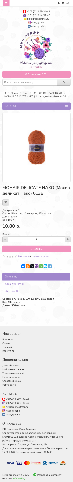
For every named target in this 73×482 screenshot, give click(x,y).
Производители (11, 377)
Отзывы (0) (12, 291)
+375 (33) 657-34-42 (38, 11)
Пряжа (14, 93)
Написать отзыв (40, 256)
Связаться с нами (11, 381)
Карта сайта (9, 384)
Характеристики (15, 284)
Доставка (7, 347)
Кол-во (6, 234)
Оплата (6, 343)
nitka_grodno (38, 22)
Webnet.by (19, 478)
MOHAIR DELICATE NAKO (47, 93)
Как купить (8, 351)
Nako (25, 93)
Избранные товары (13, 369)
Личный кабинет (11, 365)
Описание (11, 276)
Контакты (7, 339)
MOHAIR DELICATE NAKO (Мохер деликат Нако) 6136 (35, 96)
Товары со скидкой (13, 373)
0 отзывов (24, 256)
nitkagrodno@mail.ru (38, 18)
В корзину (36, 248)
